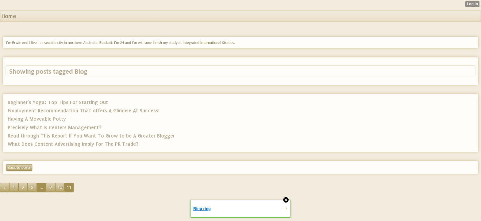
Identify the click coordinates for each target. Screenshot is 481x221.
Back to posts (19, 167)
